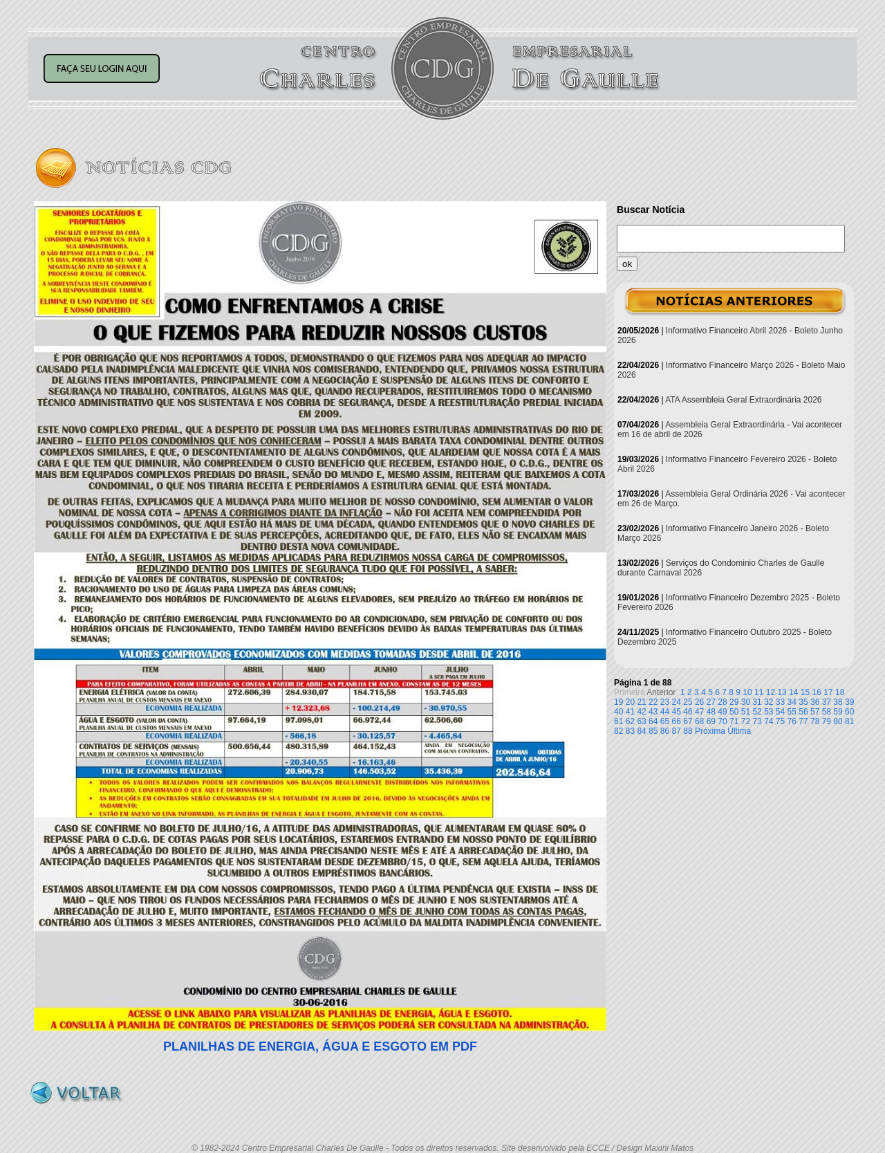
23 (664, 702)
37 (826, 702)
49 (722, 712)
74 (768, 721)
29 (733, 702)
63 (641, 721)
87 (676, 731)
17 (827, 692)
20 (630, 702)
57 (814, 712)
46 (687, 712)
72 (745, 721)
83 (630, 731)
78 (814, 721)
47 (699, 712)
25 (687, 702)
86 (664, 731)
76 (792, 721)
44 (664, 712)
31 (756, 702)
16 (816, 692)
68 (699, 721)
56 (803, 712)
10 (747, 692)
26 (699, 702)
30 (745, 702)
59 (837, 712)
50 (733, 712)
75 (780, 721)
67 (687, 721)
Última (739, 731)
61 (618, 721)
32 (768, 702)
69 (711, 721)
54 (780, 712)
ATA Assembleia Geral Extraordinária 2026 (743, 400)
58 (826, 712)
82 (618, 731)
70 (722, 721)
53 (768, 712)
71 (733, 721)
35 (803, 702)
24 (676, 702)
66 (676, 721)
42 (641, 712)
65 (664, 721)
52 (756, 712)
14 (793, 692)
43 (653, 712)
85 (653, 731)
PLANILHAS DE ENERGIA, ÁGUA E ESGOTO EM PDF (320, 1046)
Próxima (710, 731)
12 (770, 692)
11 (758, 692)
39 (849, 702)
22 (653, 702)
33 (780, 702)
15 (805, 692)
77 (803, 721)
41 (630, 712)
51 (745, 712)
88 (687, 731)
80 (837, 721)
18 (839, 692)
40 (618, 712)
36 (814, 702)
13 (781, 692)
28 (722, 702)
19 (618, 702)
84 (641, 731)
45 (676, 712)
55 (792, 712)
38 (837, 702)
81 (849, 721)
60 (849, 712)
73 (756, 721)
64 (653, 721)
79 (826, 721)
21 (641, 702)
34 (792, 702)
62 (630, 721)
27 (711, 702)
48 (711, 712)
